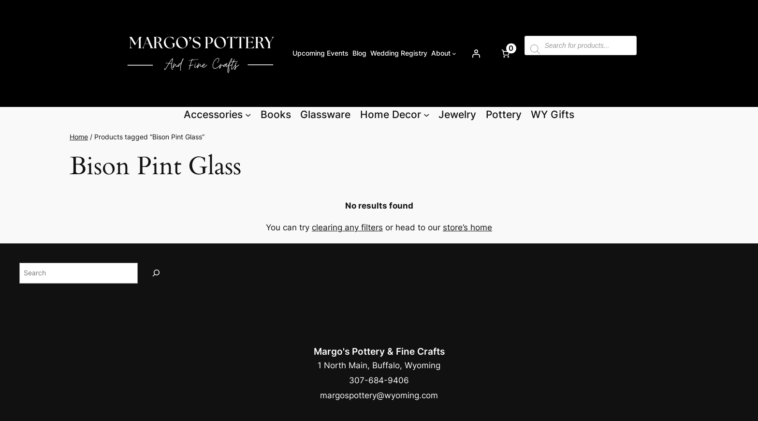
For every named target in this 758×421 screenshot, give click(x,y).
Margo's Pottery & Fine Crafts (379, 351)
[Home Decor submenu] (426, 115)
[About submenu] (454, 53)
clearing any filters (347, 227)
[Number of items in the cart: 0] (505, 53)
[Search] (156, 273)
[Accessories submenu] (248, 115)
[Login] (476, 53)
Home (79, 137)
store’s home (467, 227)
